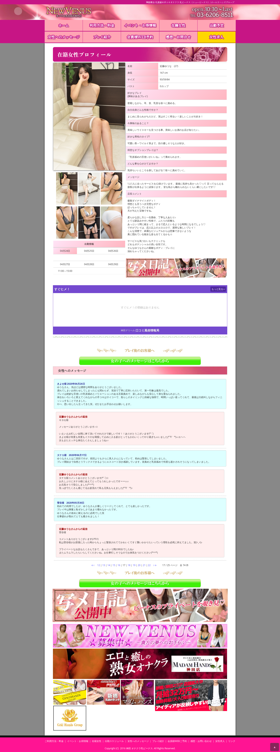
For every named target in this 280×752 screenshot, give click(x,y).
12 (98, 565)
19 (134, 565)
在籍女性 (178, 25)
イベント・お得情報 (140, 25)
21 (144, 565)
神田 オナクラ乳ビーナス (139, 748)
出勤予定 (217, 25)
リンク (231, 741)
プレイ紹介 (102, 36)
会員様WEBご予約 (177, 741)
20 (139, 565)
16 (118, 565)
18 (129, 565)
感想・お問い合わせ (201, 741)
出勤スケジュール (114, 741)
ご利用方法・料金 (54, 741)
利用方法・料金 (102, 25)
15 (113, 565)
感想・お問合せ (178, 36)
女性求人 (216, 36)
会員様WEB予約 (140, 36)
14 (108, 565)
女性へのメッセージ (63, 36)
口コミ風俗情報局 (147, 330)
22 (149, 565)
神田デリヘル (128, 330)
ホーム (63, 25)
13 (103, 565)
